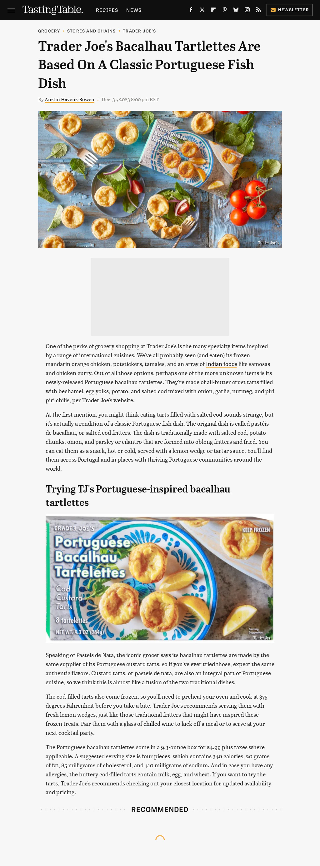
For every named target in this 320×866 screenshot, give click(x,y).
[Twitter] (202, 11)
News (134, 9)
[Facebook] (191, 11)
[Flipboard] (213, 11)
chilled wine (158, 723)
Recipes (107, 9)
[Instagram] (247, 11)
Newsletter (289, 9)
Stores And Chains (91, 31)
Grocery (49, 31)
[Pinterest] (225, 11)
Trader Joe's (139, 31)
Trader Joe (262, 638)
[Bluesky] (236, 11)
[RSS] (258, 11)
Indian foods (221, 364)
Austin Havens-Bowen (69, 99)
